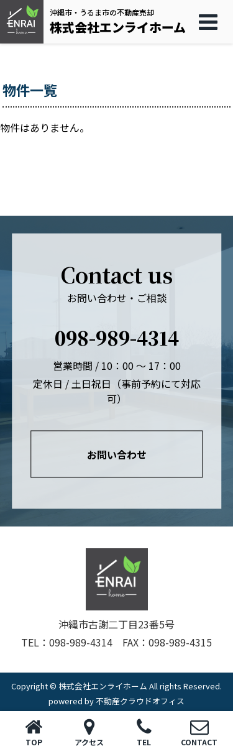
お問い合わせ (117, 454)
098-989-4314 (117, 337)
